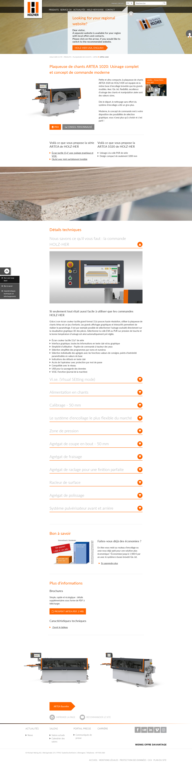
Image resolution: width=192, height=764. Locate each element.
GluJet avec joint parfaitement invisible (69, 159)
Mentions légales (108, 760)
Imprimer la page (65, 717)
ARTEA (95, 57)
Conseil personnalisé (78, 127)
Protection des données (133, 760)
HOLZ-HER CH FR (56, 57)
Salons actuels (58, 735)
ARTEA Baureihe (61, 706)
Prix (55, 127)
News (30, 735)
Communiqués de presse (84, 736)
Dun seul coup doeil (9, 279)
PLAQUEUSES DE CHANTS (82, 57)
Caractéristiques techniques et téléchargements (10, 293)
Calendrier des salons (58, 740)
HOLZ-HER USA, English (89, 47)
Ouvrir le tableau (60, 627)
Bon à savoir (8, 286)
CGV (150, 760)
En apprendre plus (109, 563)
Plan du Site (159, 760)
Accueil (93, 760)
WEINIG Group (117, 3)
